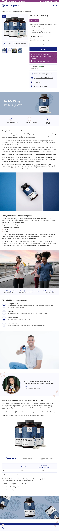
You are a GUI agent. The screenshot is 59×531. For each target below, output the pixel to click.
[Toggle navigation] (56, 5)
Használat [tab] (27, 458)
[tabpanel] (29, 476)
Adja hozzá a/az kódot (49, 1)
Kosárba (43, 49)
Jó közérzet (8, 11)
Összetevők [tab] (11, 458)
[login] (49, 5)
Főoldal (3, 11)
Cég (3, 528)
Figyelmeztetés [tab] (46, 458)
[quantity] (43, 45)
